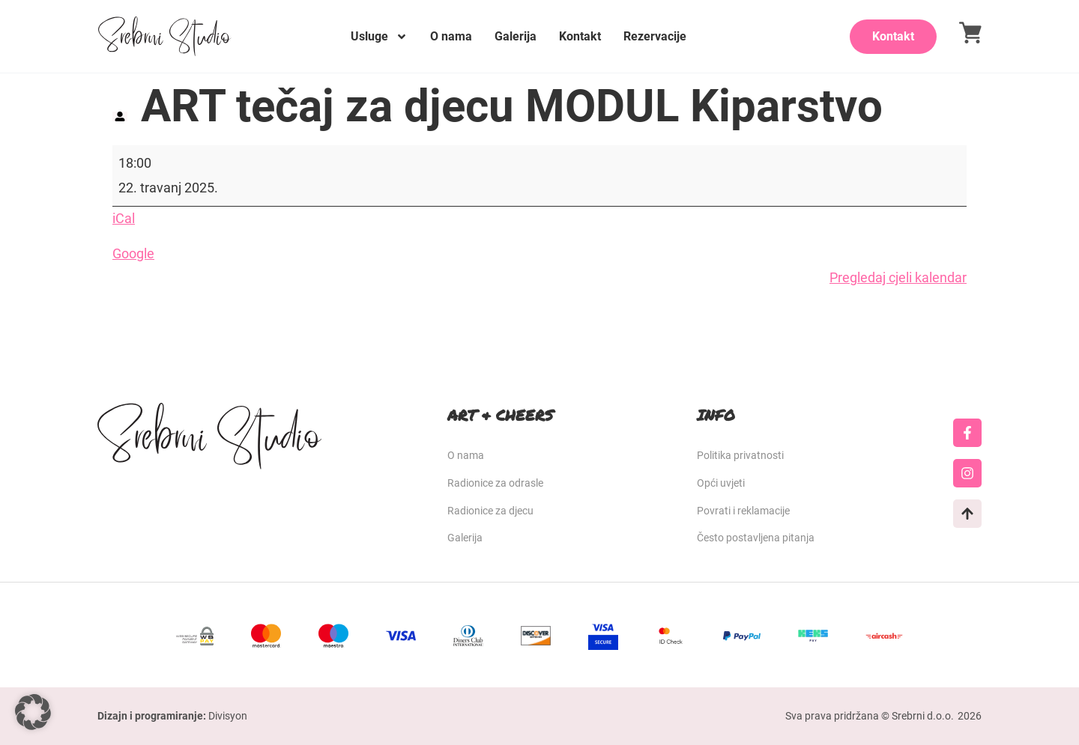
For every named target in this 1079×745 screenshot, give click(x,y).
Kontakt (580, 36)
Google (133, 253)
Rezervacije (654, 36)
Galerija (516, 36)
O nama (451, 36)
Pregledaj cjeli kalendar (898, 277)
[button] (33, 712)
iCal (123, 218)
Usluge (379, 36)
